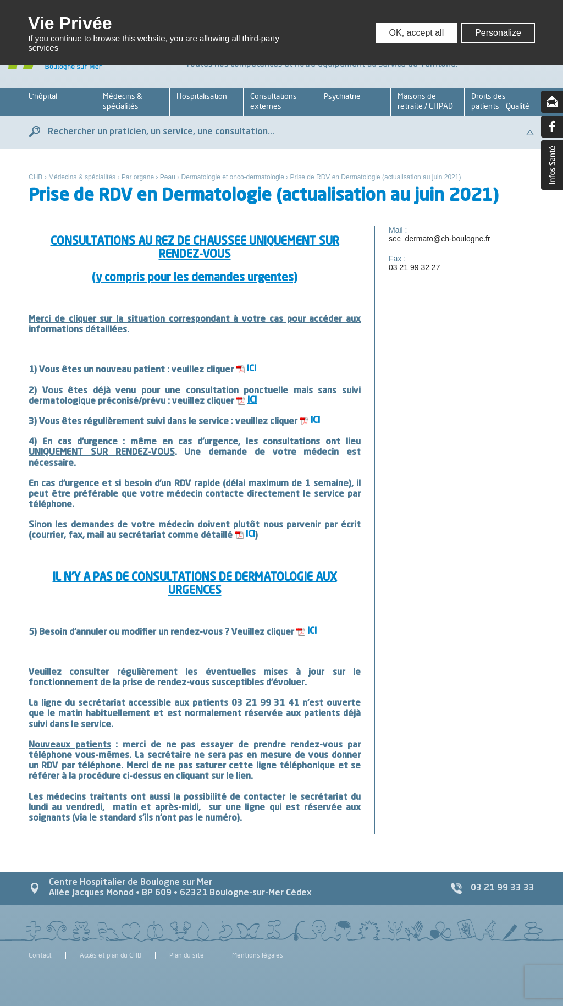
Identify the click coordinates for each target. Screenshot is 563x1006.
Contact (40, 955)
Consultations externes (273, 101)
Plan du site (186, 955)
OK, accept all (416, 32)
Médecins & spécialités (122, 101)
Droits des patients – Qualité (500, 101)
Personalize (498, 32)
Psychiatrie (342, 96)
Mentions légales (257, 955)
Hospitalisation (201, 96)
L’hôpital (43, 96)
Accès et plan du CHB (110, 955)
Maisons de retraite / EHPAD (425, 101)
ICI (250, 535)
